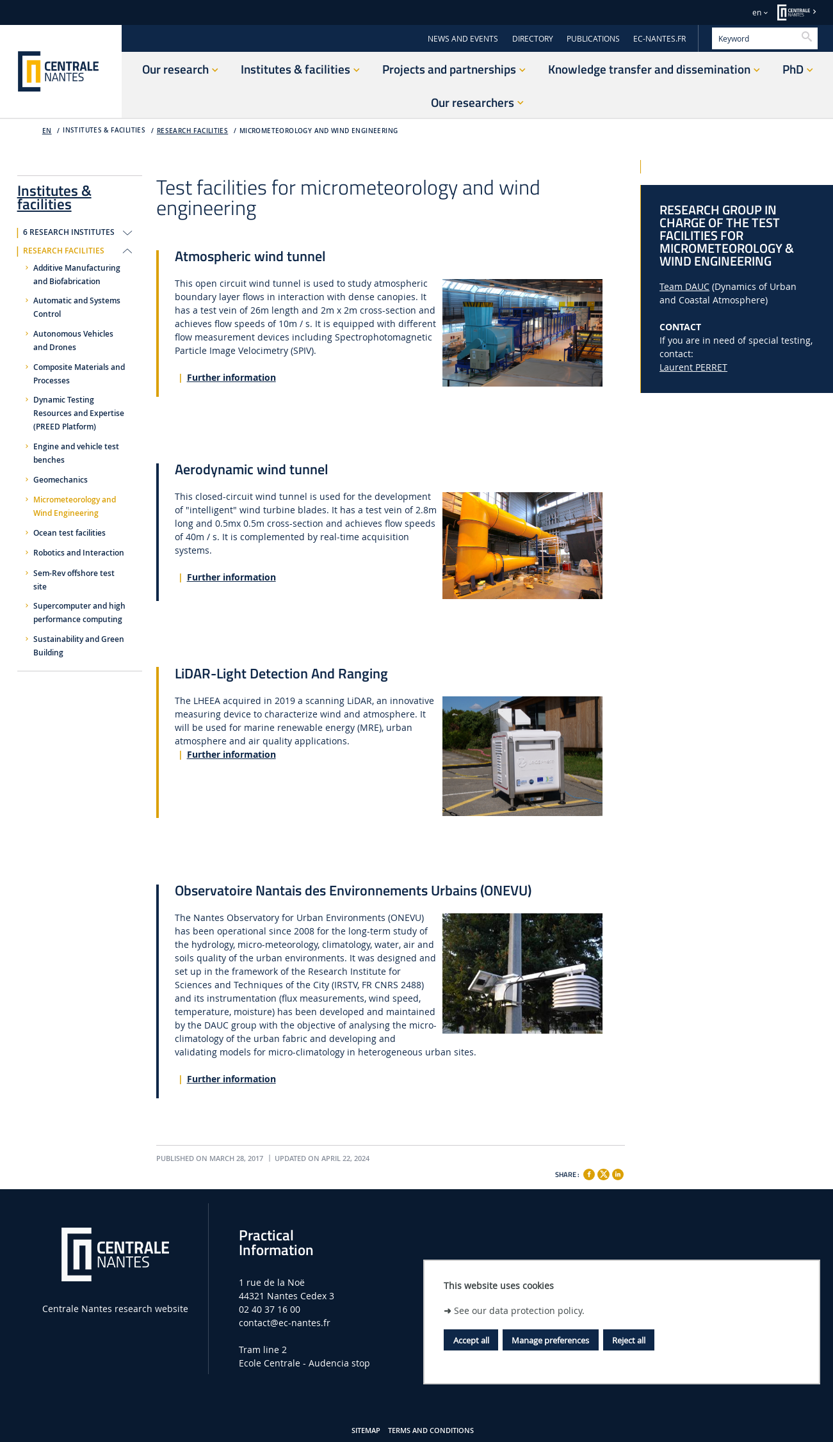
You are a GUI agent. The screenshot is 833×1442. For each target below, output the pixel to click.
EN (47, 131)
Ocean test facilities (69, 533)
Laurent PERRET (693, 367)
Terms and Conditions (431, 1430)
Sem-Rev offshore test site (74, 580)
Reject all (628, 1340)
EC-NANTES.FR (659, 38)
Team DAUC (684, 286)
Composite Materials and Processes (79, 374)
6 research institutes (69, 232)
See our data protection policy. (519, 1310)
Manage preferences (550, 1340)
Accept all (471, 1340)
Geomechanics (60, 480)
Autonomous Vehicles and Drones (73, 341)
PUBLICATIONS (593, 38)
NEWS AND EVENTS (463, 38)
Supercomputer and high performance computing (79, 613)
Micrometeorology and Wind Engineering (318, 131)
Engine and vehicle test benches (76, 453)
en (756, 12)
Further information (231, 377)
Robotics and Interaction (78, 553)
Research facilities (192, 131)
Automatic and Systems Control (76, 307)
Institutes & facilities (54, 195)
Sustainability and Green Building (78, 646)
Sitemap (366, 1430)
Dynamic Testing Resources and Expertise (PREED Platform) (78, 413)
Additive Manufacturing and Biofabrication (76, 275)
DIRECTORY (532, 38)
